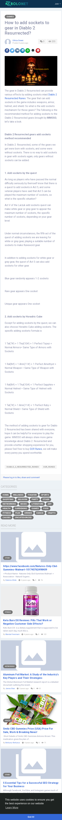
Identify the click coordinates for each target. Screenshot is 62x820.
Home (6, 495)
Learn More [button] (11, 807)
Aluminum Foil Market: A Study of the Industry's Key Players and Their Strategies (31, 676)
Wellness (18, 495)
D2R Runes (36, 449)
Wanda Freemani (12, 634)
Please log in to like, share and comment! (21, 477)
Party (35, 499)
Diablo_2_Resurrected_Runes (23, 467)
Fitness (7, 513)
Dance (39, 513)
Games (10, 16)
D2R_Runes (49, 467)
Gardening (21, 508)
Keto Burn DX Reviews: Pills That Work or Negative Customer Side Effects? (27, 622)
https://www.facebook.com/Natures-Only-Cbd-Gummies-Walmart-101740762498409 (30, 568)
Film (17, 513)
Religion (22, 499)
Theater (32, 495)
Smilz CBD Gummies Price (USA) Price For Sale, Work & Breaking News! (28, 730)
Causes (6, 517)
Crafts (51, 513)
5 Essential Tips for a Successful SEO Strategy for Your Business (30, 784)
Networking (9, 504)
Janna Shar (10, 689)
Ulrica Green (17, 40)
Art (50, 504)
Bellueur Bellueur (12, 743)
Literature (37, 504)
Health (6, 508)
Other (46, 499)
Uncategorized (23, 517)
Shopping (8, 499)
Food (46, 508)
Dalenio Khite (11, 580)
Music (23, 504)
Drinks (28, 513)
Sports (45, 495)
